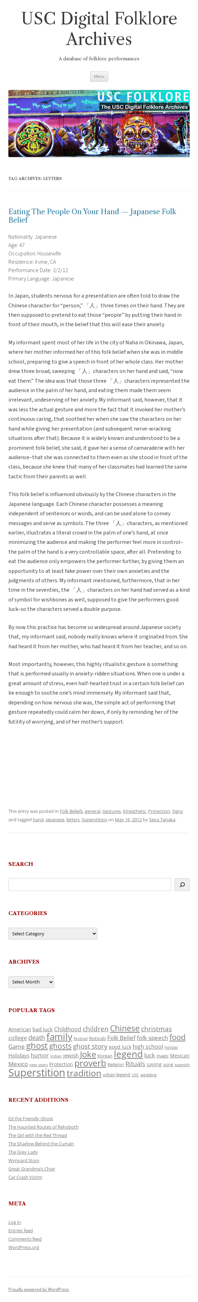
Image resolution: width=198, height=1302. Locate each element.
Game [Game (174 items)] (16, 1046)
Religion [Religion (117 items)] (116, 1064)
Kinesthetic (134, 811)
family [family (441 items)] (59, 1036)
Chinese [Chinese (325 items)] (125, 1028)
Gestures (111, 811)
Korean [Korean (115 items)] (104, 1056)
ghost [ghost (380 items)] (37, 1045)
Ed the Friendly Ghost (30, 1118)
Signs (177, 811)
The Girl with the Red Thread (37, 1135)
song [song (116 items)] (168, 1064)
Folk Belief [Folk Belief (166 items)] (121, 1038)
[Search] (182, 884)
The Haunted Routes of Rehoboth (43, 1127)
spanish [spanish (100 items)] (182, 1064)
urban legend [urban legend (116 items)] (116, 1074)
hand (38, 819)
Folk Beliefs (71, 811)
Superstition (94, 819)
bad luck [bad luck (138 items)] (42, 1029)
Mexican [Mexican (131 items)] (180, 1055)
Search (20, 864)
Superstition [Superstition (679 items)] (36, 1072)
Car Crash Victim (25, 1177)
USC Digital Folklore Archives (99, 29)
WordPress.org (23, 1247)
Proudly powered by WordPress (38, 1289)
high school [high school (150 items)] (148, 1046)
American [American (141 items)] (19, 1029)
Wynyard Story (23, 1160)
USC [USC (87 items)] (135, 1074)
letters (73, 819)
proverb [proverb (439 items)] (90, 1063)
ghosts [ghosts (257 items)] (60, 1046)
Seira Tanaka (162, 819)
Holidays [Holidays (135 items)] (18, 1055)
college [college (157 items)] (17, 1038)
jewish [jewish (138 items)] (71, 1055)
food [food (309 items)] (177, 1037)
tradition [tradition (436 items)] (84, 1073)
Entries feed (20, 1230)
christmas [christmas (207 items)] (156, 1028)
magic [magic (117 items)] (162, 1056)
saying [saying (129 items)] (154, 1064)
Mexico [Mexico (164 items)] (18, 1064)
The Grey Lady (23, 1152)
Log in (14, 1222)
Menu (99, 76)
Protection (159, 811)
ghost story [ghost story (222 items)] (90, 1046)
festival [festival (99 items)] (81, 1038)
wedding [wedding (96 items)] (148, 1074)
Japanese (55, 819)
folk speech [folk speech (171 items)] (152, 1038)
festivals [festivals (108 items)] (97, 1038)
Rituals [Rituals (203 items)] (135, 1063)
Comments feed (25, 1239)
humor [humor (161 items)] (40, 1055)
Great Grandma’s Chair (31, 1169)
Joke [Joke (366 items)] (88, 1054)
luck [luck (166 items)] (149, 1055)
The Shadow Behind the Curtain (41, 1143)
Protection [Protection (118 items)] (61, 1064)
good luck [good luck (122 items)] (120, 1046)
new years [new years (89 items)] (38, 1064)
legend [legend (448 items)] (128, 1054)
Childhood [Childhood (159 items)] (67, 1029)
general (92, 811)
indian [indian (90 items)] (56, 1055)
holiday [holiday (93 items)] (171, 1047)
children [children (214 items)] (96, 1028)
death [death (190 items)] (36, 1037)
